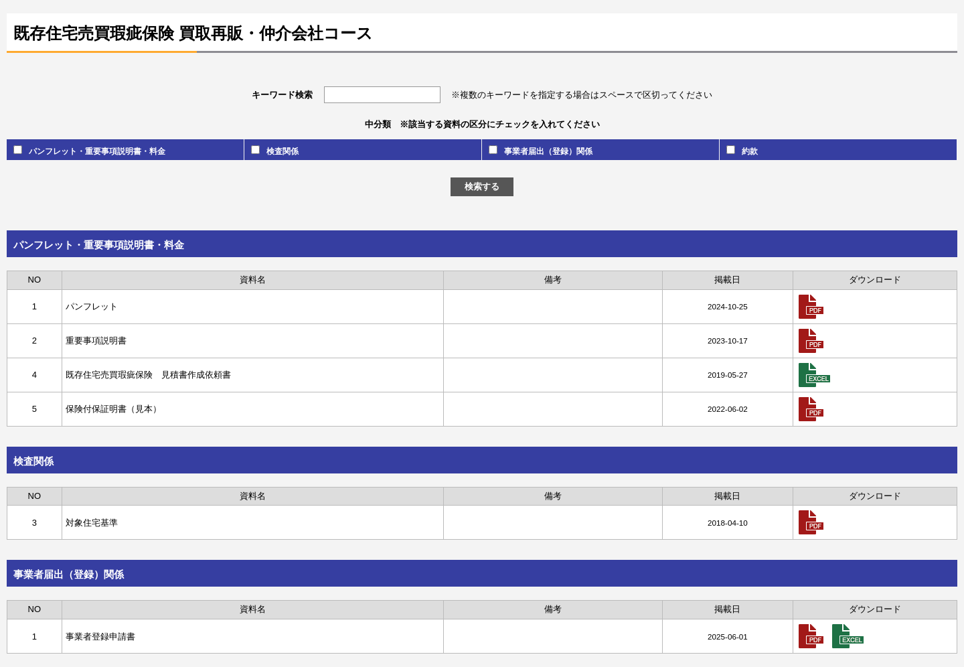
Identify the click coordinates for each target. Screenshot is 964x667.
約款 (742, 150)
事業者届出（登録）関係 (540, 150)
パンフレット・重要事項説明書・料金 (89, 150)
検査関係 (275, 150)
